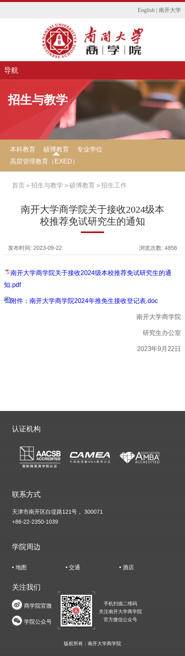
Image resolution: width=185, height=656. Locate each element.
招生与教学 (47, 185)
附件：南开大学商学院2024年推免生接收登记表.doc (84, 300)
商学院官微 (38, 605)
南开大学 (170, 10)
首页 (18, 185)
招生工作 (114, 185)
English (146, 10)
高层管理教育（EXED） (44, 161)
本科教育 (22, 149)
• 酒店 (126, 567)
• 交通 (73, 567)
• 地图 (19, 567)
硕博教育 (56, 149)
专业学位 (89, 149)
